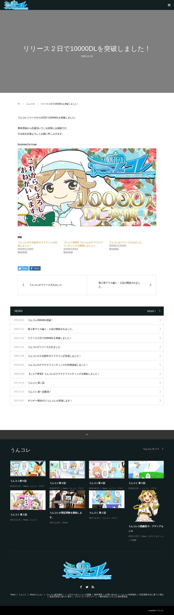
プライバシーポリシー (85, 596)
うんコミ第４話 (97, 483)
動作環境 (98, 594)
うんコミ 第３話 (136, 483)
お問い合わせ (111, 594)
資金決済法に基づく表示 (60, 596)
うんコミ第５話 (58, 483)
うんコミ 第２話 (18, 514)
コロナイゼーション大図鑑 (79, 594)
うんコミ (33, 486)
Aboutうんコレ (36, 594)
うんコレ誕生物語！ (55, 594)
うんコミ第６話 (18, 481)
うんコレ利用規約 (128, 594)
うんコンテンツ (151, 449)
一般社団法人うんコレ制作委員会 (113, 596)
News (25, 486)
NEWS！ (151, 311)
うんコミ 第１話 (97, 512)
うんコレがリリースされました (125, 242)
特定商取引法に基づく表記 (151, 594)
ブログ (41, 486)
